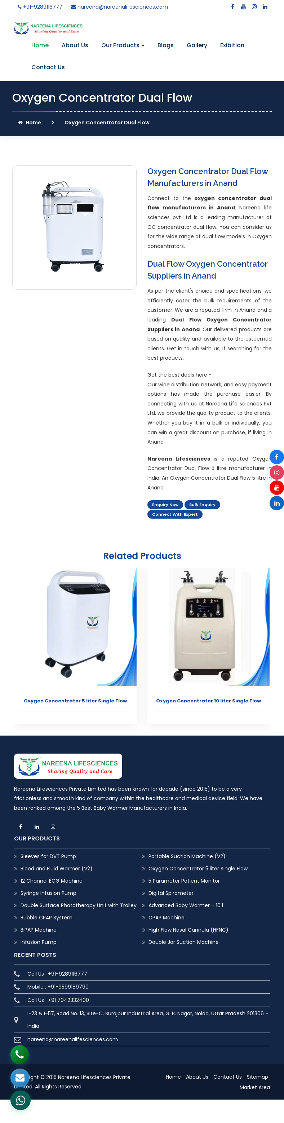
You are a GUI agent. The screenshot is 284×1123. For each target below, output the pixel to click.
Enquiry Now (165, 504)
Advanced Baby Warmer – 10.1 (185, 905)
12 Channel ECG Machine (52, 880)
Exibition (232, 45)
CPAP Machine (166, 917)
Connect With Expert (175, 514)
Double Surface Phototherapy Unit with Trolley (79, 905)
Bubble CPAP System (46, 917)
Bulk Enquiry (202, 504)
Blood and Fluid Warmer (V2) (57, 868)
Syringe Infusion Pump (48, 893)
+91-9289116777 (40, 6)
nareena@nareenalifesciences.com (119, 6)
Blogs (165, 45)
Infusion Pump (39, 942)
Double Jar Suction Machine (183, 942)
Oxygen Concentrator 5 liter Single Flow (75, 700)
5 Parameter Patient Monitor (184, 880)
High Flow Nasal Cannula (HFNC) (188, 929)
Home (40, 45)
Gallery (197, 45)
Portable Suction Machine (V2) (187, 856)
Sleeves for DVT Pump (48, 856)
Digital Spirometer (171, 893)
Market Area (255, 1087)
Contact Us (48, 67)
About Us (75, 45)
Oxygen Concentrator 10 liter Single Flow (208, 700)
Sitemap (257, 1076)
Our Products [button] (123, 45)
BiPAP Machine (39, 929)
